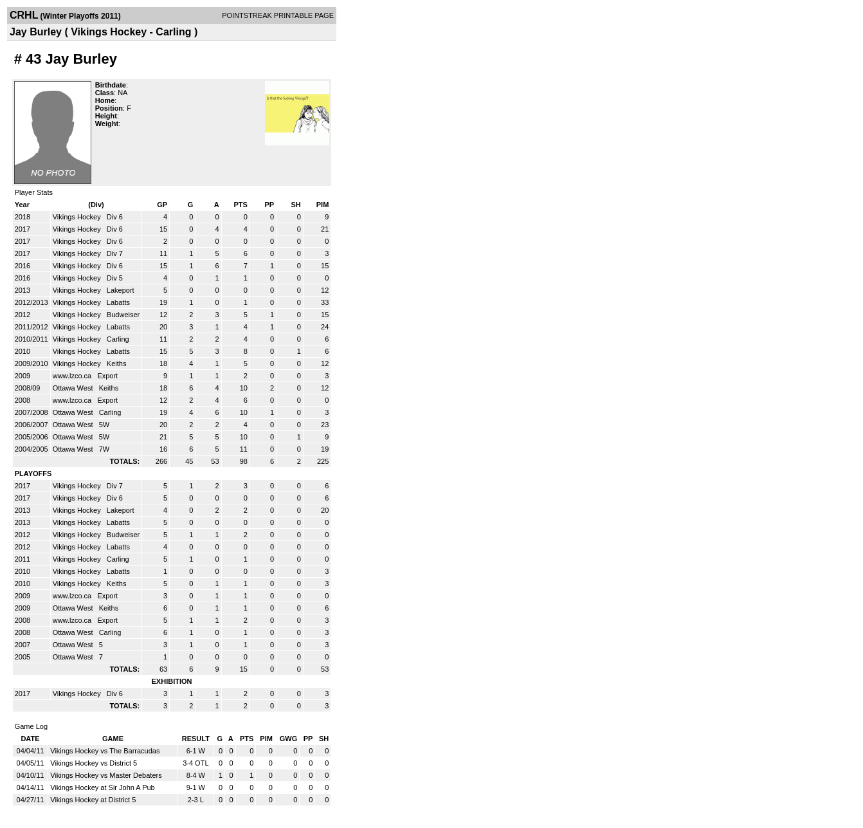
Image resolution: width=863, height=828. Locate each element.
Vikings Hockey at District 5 (93, 800)
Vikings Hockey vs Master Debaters (105, 775)
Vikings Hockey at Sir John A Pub (102, 787)
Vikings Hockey (78, 217)
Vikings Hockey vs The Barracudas (104, 751)
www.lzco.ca (73, 376)
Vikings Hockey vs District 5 (93, 763)
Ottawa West (74, 388)
